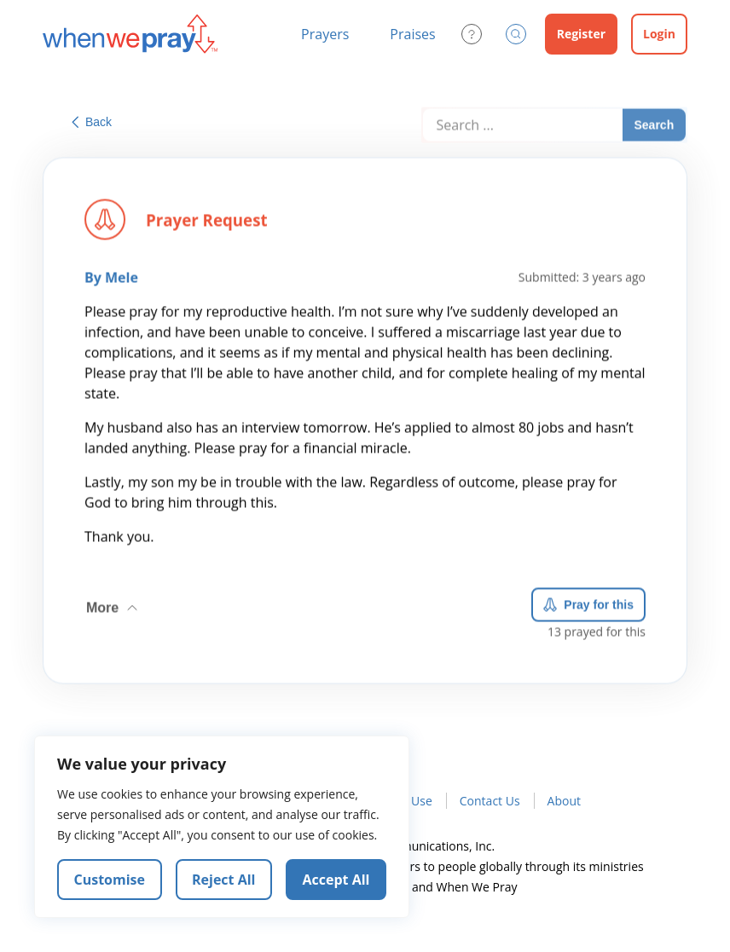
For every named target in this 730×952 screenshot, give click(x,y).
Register (581, 34)
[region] (221, 827)
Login (659, 34)
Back (92, 122)
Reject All (223, 879)
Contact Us (490, 801)
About (564, 801)
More (113, 604)
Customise (110, 879)
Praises (412, 34)
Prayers (325, 34)
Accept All (336, 879)
